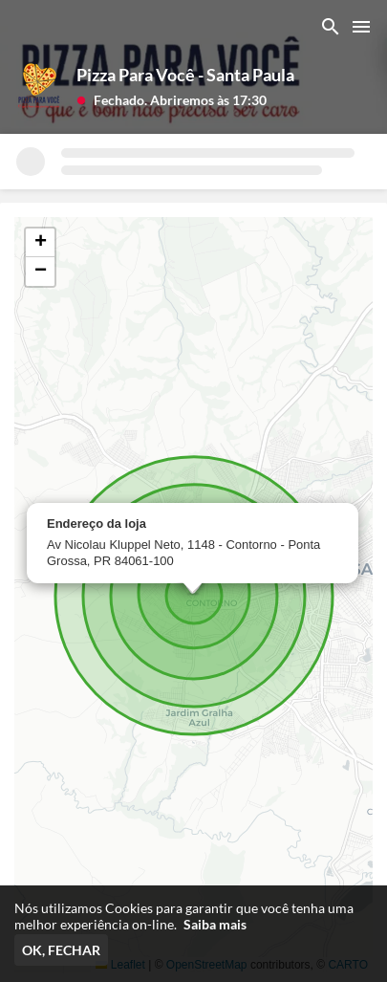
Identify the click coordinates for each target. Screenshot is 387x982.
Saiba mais (215, 924)
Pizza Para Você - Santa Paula (185, 74)
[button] (171, 99)
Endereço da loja (96, 523)
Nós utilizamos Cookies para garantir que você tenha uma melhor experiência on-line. (184, 916)
